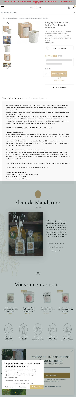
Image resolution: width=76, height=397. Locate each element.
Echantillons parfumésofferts (23, 338)
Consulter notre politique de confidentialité (17, 380)
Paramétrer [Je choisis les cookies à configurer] (23, 387)
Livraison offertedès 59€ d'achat (38, 338)
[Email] (54, 369)
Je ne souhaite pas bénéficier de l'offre (54, 386)
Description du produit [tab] (13, 98)
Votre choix (47, 48)
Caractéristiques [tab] (36, 98)
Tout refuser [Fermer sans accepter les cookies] (9, 387)
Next (7, 68)
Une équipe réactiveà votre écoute (67, 338)
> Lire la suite (49, 42)
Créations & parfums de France (8, 338)
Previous (7, 23)
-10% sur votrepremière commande (52, 338)
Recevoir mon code (54, 375)
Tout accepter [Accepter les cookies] (36, 387)
